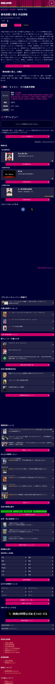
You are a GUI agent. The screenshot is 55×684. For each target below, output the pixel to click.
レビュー (17, 25)
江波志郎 (44, 99)
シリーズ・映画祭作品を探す (27, 514)
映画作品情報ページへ (8, 625)
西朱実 (15, 99)
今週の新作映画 (9, 644)
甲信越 (3, 568)
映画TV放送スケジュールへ (27, 545)
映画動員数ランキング (11, 671)
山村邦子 (27, 96)
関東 (29, 557)
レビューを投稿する (27, 136)
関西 (3, 561)
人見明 (32, 96)
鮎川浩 (15, 96)
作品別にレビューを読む (12, 652)
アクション (5, 588)
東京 (3, 557)
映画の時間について (27, 620)
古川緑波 (45, 94)
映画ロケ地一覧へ (27, 603)
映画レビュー (27, 502)
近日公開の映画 (9, 646)
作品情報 (12, 9)
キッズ (30, 591)
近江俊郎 (18, 92)
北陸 (29, 568)
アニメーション (32, 588)
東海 (29, 561)
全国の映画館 (9, 660)
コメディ (4, 595)
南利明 (39, 94)
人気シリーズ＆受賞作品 (12, 648)
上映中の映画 (9, 642)
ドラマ (3, 21)
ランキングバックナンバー (13, 673)
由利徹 (30, 94)
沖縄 (29, 575)
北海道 (3, 564)
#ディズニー (27, 511)
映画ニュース (9, 681)
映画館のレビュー (10, 662)
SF (2, 591)
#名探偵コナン (17, 511)
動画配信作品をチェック (27, 395)
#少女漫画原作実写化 (39, 511)
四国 (29, 571)
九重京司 (38, 96)
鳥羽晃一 (33, 99)
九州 (3, 575)
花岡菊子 (44, 96)
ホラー (30, 595)
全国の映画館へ (26, 579)
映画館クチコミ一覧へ (27, 600)
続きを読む (27, 66)
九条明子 (27, 99)
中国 (3, 571)
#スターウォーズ (6, 511)
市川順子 (20, 99)
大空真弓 (18, 94)
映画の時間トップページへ (9, 628)
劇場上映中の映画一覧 (27, 365)
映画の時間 (4, 9)
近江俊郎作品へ (26, 164)
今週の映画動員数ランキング (9, 334)
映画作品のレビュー (11, 650)
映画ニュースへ (26, 450)
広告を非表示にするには (45, 267)
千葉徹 (38, 99)
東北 (29, 564)
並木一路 (20, 96)
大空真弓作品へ (26, 182)
